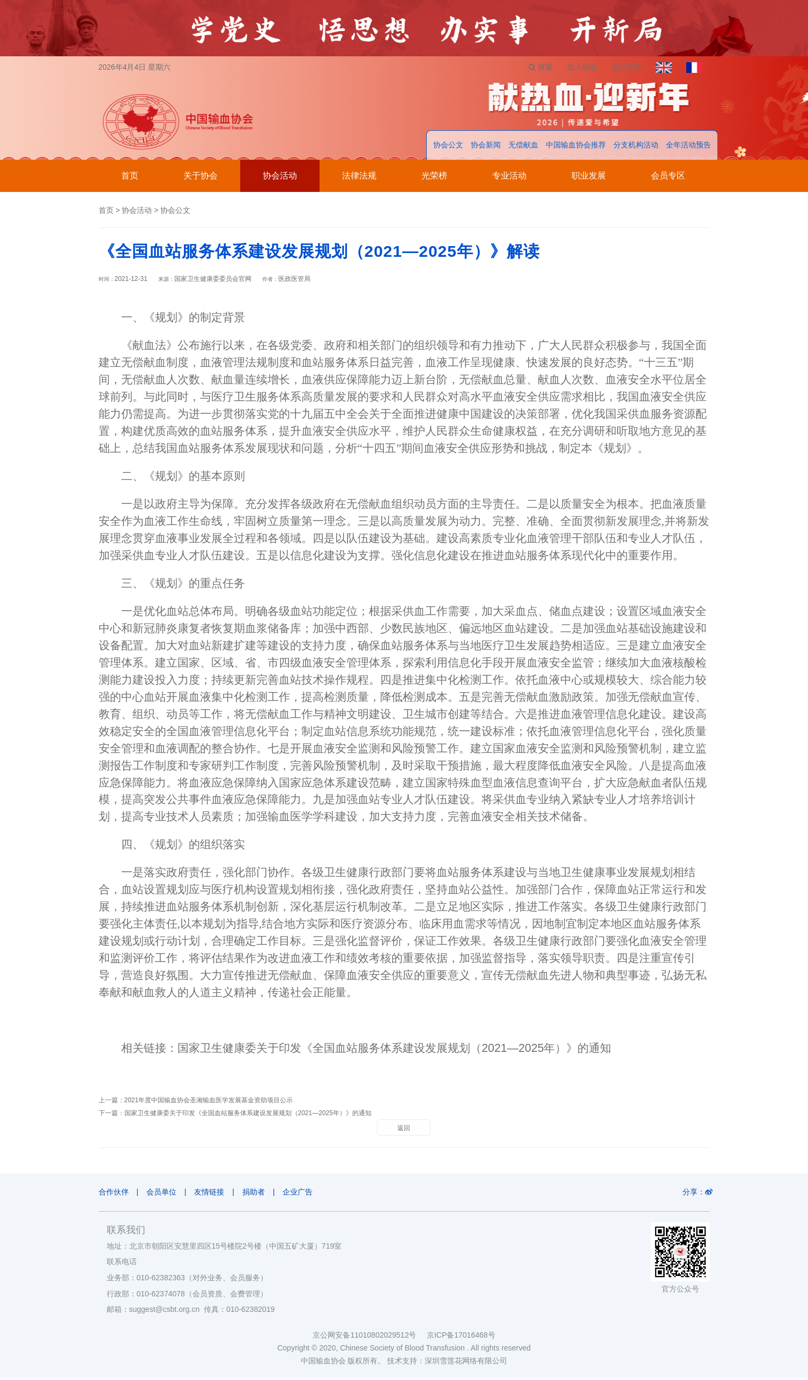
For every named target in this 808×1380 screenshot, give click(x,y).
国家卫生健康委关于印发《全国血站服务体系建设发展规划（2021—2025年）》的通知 (394, 1050)
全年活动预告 (688, 147)
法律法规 (359, 178)
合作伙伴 (114, 1194)
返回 (403, 1130)
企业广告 (307, 1194)
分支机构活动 (635, 147)
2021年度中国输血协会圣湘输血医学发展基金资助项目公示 (208, 1103)
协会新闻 (486, 147)
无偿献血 (523, 147)
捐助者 (260, 1194)
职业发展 (589, 178)
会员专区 (668, 178)
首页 (129, 178)
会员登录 (622, 67)
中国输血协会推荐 (576, 147)
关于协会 (200, 178)
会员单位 (164, 1194)
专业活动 (509, 178)
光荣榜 (434, 178)
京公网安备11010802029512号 (369, 1337)
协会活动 (280, 178)
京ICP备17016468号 (461, 1337)
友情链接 (214, 1194)
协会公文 (448, 147)
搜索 (533, 67)
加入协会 (576, 67)
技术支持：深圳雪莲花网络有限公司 (447, 1363)
